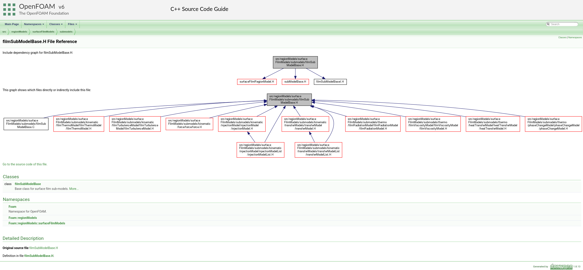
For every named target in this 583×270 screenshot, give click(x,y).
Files (73, 25)
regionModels (19, 31)
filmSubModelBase (28, 184)
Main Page (12, 24)
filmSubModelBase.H (43, 248)
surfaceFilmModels (43, 31)
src (4, 31)
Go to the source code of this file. (25, 164)
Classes (56, 25)
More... (74, 188)
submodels (66, 31)
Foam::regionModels (23, 218)
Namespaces (34, 25)
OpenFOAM (37, 6)
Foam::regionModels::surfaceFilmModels (37, 223)
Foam (12, 206)
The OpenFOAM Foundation (44, 13)
